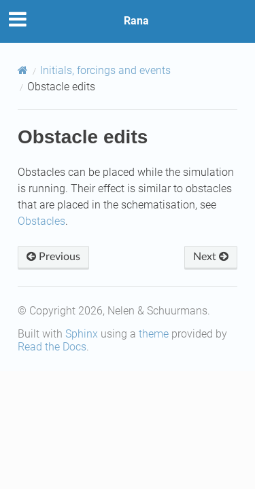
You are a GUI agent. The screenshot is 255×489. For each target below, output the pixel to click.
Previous (53, 256)
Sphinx (81, 333)
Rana (136, 20)
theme (154, 333)
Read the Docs (52, 346)
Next (210, 256)
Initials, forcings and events (105, 70)
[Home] (23, 70)
